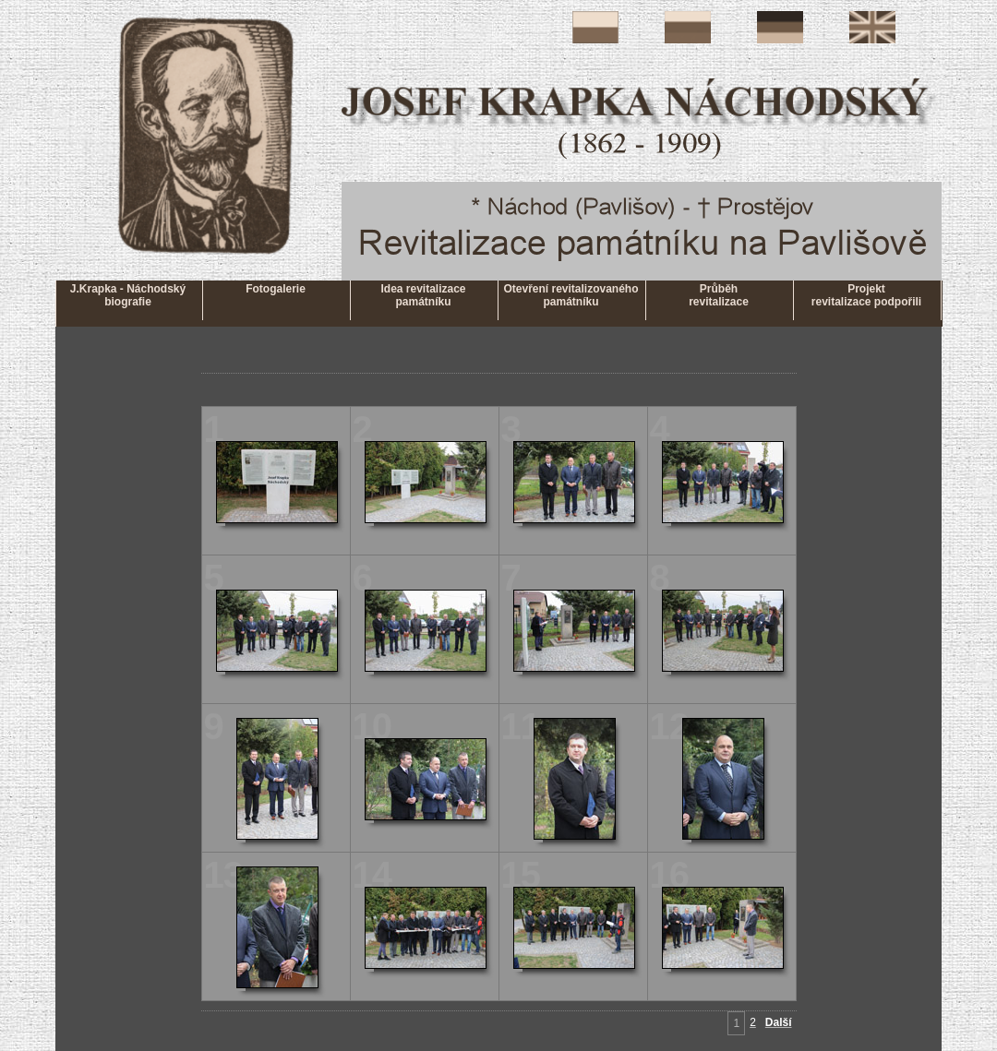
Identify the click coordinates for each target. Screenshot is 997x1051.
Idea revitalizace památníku (422, 295)
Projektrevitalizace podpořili (866, 295)
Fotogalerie (276, 295)
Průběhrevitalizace (719, 295)
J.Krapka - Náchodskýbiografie (128, 295)
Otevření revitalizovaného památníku (570, 295)
